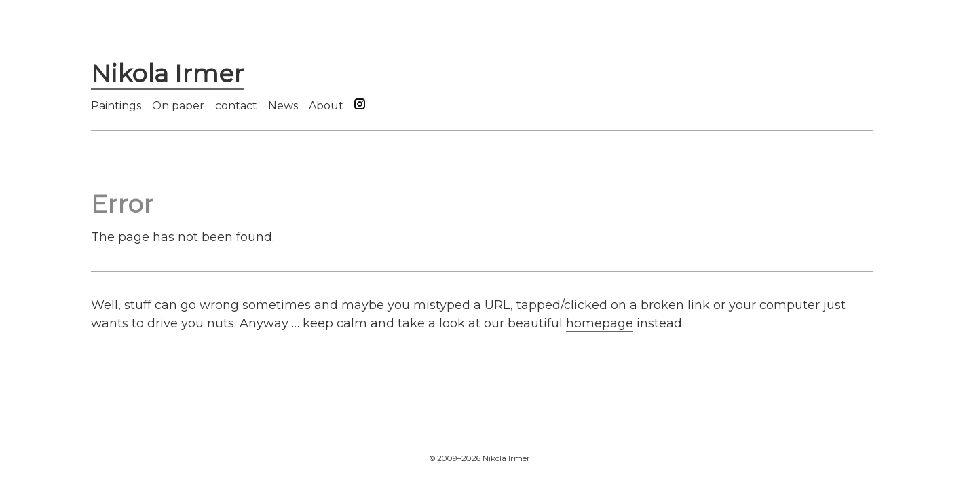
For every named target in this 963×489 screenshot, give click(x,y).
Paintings (116, 105)
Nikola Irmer (167, 73)
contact (236, 105)
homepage (599, 323)
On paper (178, 105)
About (326, 105)
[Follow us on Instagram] (359, 106)
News (283, 105)
